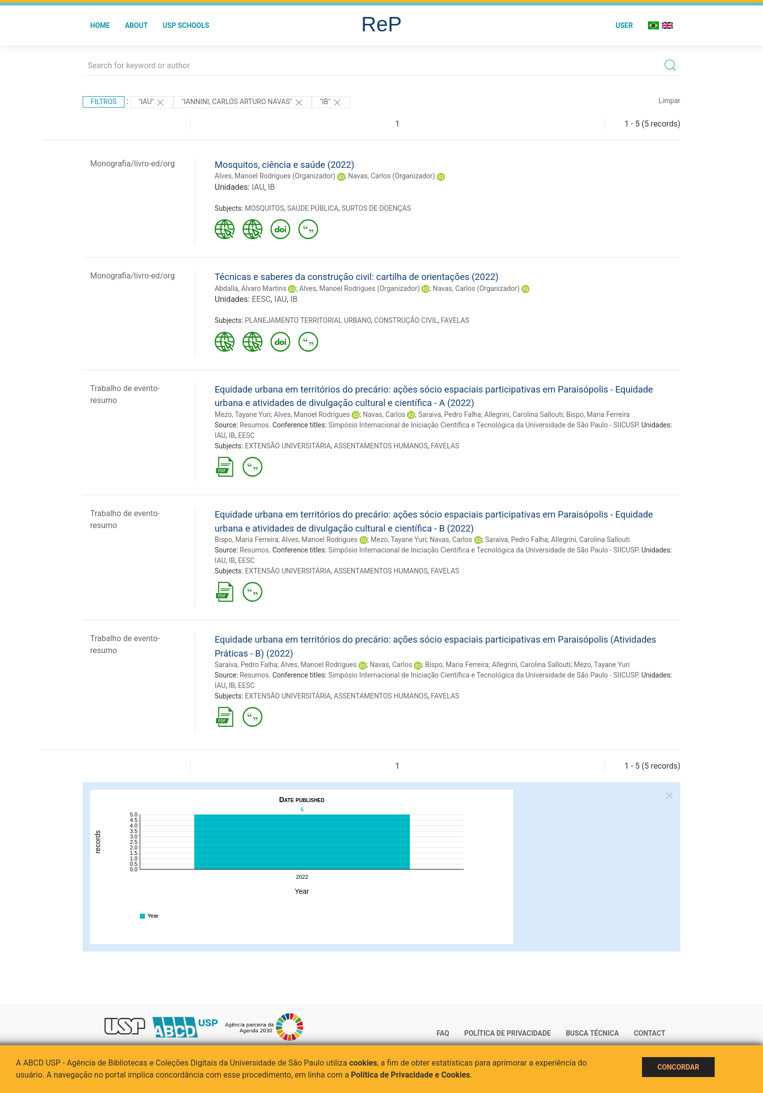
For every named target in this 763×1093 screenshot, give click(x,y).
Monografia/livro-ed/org (132, 163)
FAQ (443, 1033)
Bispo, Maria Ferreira (598, 414)
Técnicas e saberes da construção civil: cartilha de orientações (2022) (357, 277)
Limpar (669, 101)
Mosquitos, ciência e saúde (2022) (284, 164)
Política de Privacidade (507, 1033)
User (624, 25)
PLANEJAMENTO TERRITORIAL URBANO (308, 320)
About (136, 25)
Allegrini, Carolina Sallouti (523, 414)
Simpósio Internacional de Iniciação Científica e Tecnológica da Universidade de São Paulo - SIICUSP (482, 425)
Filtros (104, 102)
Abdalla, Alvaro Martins (250, 288)
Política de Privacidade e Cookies (411, 1075)
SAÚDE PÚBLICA (313, 208)
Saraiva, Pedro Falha (449, 414)
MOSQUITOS (264, 208)
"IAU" (151, 103)
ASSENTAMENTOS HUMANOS (380, 446)
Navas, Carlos (384, 414)
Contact (649, 1033)
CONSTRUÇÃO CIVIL (406, 320)
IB (271, 187)
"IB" (331, 103)
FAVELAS (455, 320)
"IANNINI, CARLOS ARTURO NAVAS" (242, 103)
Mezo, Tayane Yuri (242, 414)
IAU (258, 187)
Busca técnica (592, 1033)
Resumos (254, 425)
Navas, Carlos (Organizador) (391, 176)
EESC (261, 299)
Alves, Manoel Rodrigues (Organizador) (275, 176)
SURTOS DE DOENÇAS (376, 208)
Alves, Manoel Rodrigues (312, 414)
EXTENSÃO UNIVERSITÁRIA (288, 446)
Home (100, 25)
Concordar (678, 1067)
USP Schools (186, 25)
